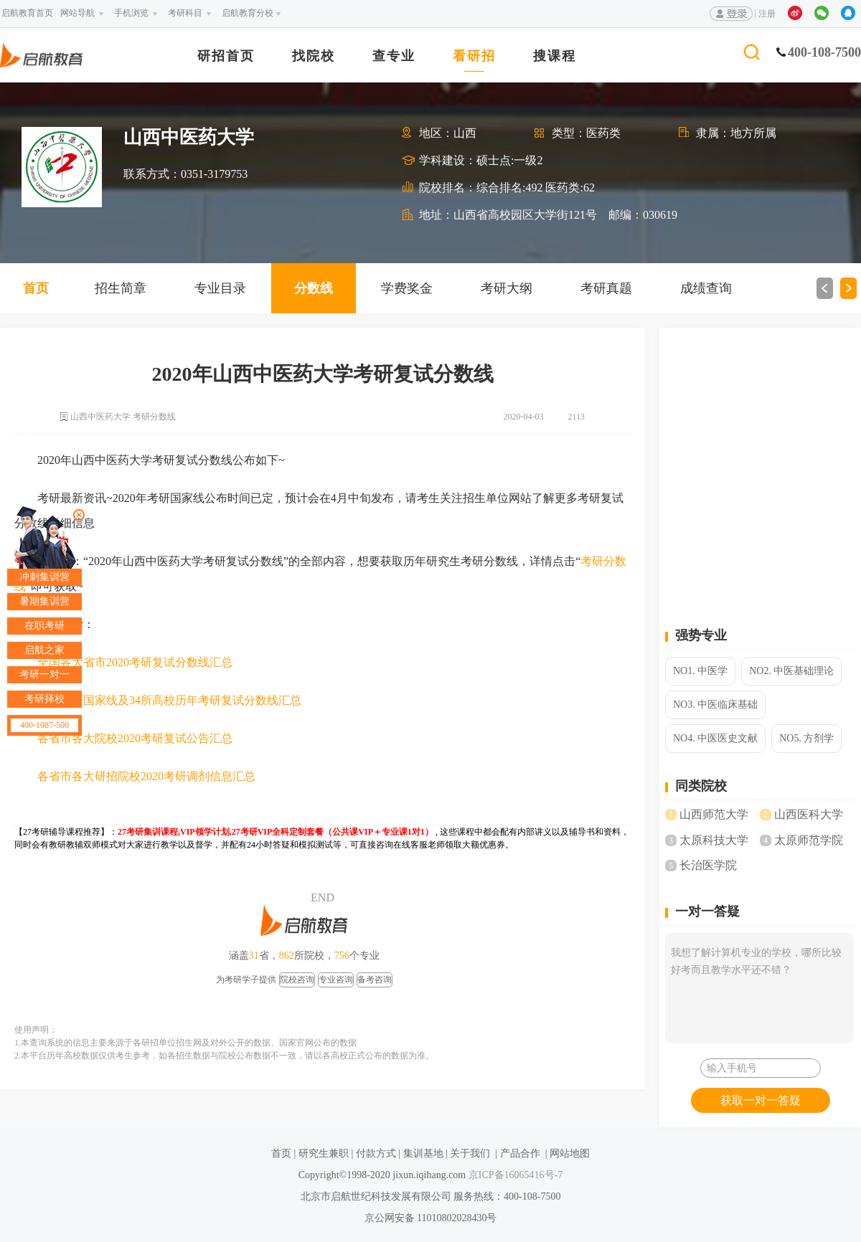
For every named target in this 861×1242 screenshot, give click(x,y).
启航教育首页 (27, 13)
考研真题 (606, 288)
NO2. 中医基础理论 (791, 670)
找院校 (313, 56)
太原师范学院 (808, 840)
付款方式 (376, 1153)
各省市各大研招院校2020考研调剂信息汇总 (146, 776)
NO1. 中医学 (700, 670)
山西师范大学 (713, 814)
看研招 (474, 56)
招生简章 (120, 288)
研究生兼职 (323, 1153)
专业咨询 (336, 980)
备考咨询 (374, 980)
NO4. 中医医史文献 (715, 738)
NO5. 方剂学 (806, 738)
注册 (767, 14)
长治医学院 (708, 865)
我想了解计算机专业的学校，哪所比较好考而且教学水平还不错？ (759, 988)
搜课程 (554, 56)
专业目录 (220, 288)
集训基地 (423, 1153)
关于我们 (470, 1153)
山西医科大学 (808, 814)
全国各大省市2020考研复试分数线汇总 (134, 662)
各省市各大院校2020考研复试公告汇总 (134, 738)
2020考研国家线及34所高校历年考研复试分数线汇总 (169, 700)
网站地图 (570, 1153)
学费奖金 (407, 288)
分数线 (313, 288)
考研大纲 (506, 288)
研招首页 (226, 56)
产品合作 (520, 1153)
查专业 (393, 56)
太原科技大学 (713, 840)
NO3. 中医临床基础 (715, 704)
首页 (36, 288)
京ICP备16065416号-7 (514, 1175)
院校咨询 (297, 980)
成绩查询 (706, 288)
